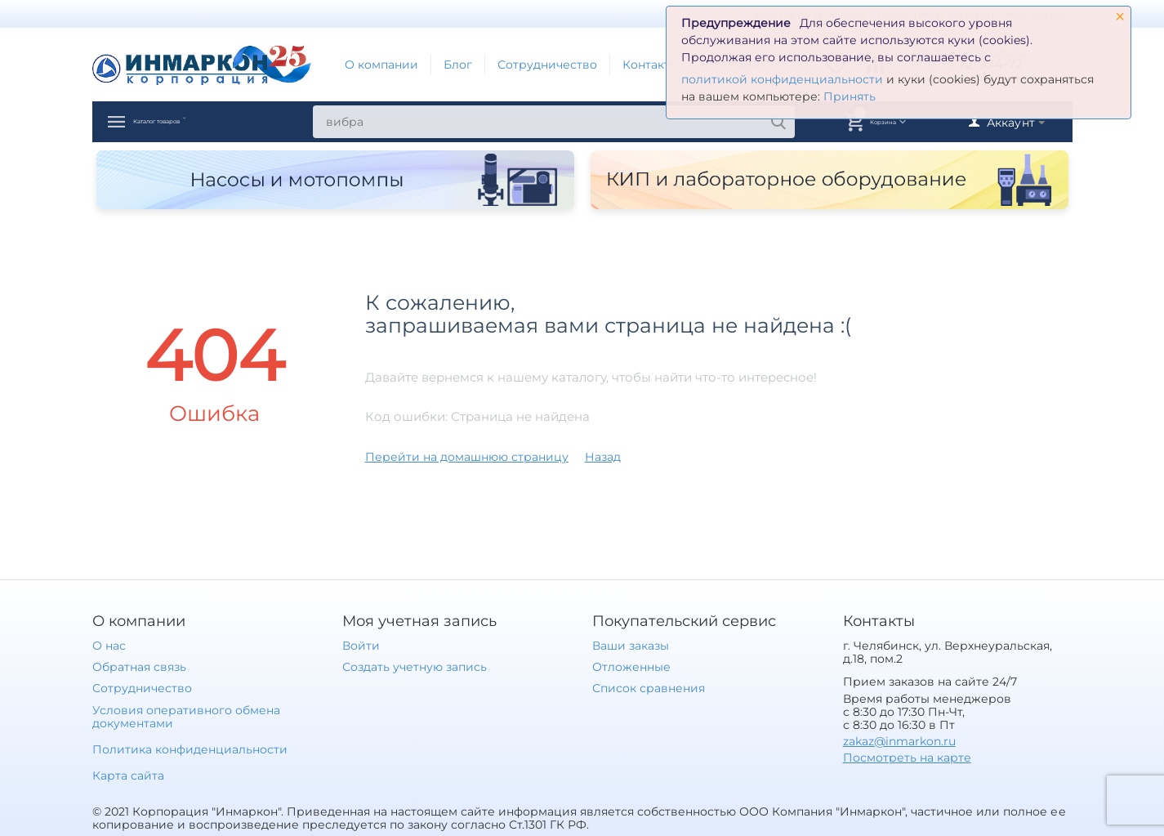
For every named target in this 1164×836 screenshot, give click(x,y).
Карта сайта (128, 775)
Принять (849, 96)
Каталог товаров (197, 121)
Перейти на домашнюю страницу (467, 456)
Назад (603, 456)
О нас (109, 645)
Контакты (650, 64)
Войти (361, 645)
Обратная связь (139, 666)
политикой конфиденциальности (782, 79)
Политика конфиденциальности (190, 749)
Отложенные (631, 666)
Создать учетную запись (414, 666)
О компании (381, 64)
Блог (458, 64)
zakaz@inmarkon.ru (899, 741)
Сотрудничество (547, 64)
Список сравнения (648, 688)
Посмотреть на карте (907, 757)
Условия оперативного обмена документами (186, 717)
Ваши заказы (630, 645)
